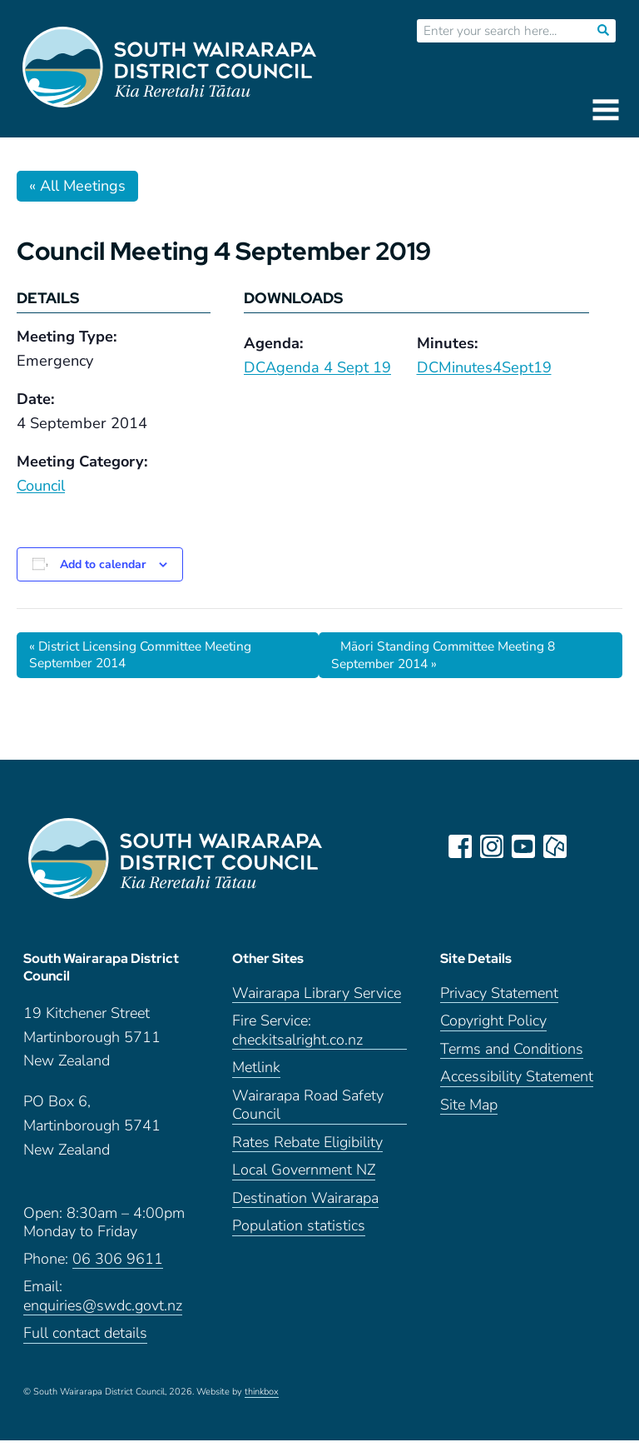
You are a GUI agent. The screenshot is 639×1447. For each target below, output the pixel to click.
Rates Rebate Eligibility (307, 1149)
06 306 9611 (117, 1265)
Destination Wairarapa (305, 1205)
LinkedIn (587, 847)
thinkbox (262, 1399)
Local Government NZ (303, 1176)
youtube (524, 847)
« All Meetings (77, 186)
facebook (461, 847)
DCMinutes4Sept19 (484, 367)
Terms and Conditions (511, 1055)
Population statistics (298, 1232)
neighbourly (555, 847)
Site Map (469, 1111)
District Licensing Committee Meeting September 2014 (147, 655)
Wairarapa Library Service (316, 1000)
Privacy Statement (499, 1000)
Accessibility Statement (516, 1083)
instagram (492, 847)
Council (41, 486)
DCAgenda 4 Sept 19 (317, 367)
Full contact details (85, 1340)
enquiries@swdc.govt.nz (102, 1312)
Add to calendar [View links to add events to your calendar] (103, 564)
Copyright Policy (493, 1027)
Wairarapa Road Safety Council (308, 1112)
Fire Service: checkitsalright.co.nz (297, 1037)
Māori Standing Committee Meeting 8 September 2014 (450, 655)
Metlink (256, 1074)
